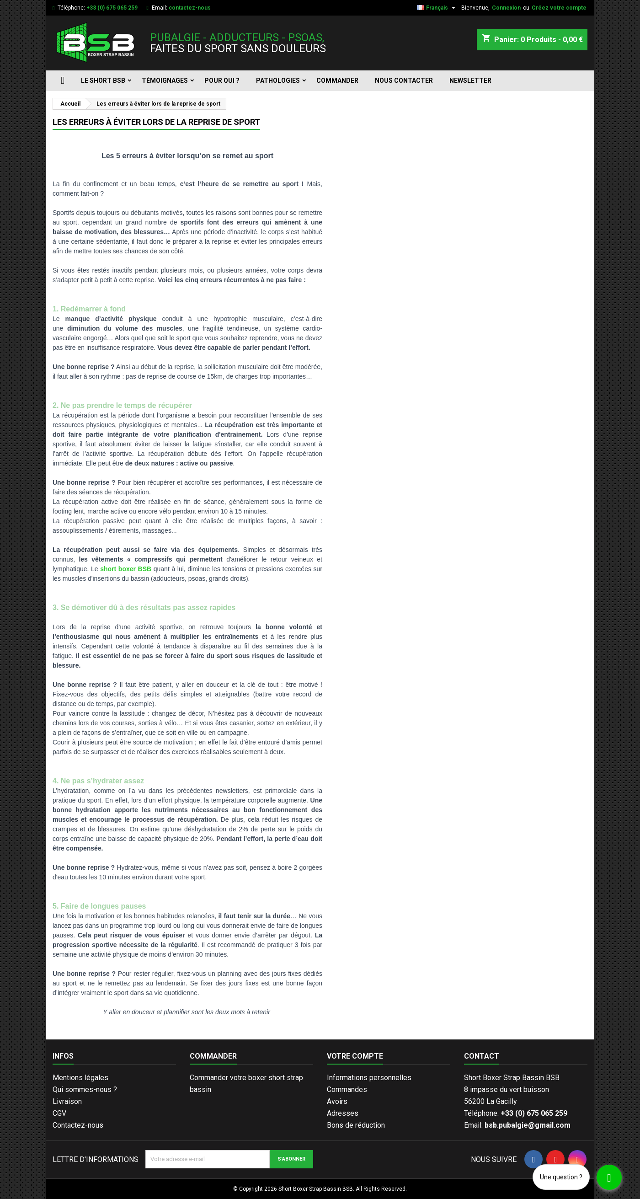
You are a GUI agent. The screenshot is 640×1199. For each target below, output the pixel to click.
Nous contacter (404, 80)
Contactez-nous (78, 1125)
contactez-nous (190, 8)
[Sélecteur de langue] (437, 8)
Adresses (342, 1113)
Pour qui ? (222, 80)
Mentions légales (80, 1077)
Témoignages (165, 80)
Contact (481, 1056)
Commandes (347, 1089)
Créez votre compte (559, 8)
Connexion (506, 8)
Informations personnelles (369, 1077)
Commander (337, 80)
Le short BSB (103, 80)
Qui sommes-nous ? (85, 1089)
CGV (59, 1113)
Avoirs (337, 1101)
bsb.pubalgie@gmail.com (528, 1125)
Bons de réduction (356, 1125)
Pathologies (278, 80)
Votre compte (355, 1056)
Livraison (67, 1101)
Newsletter (470, 80)
